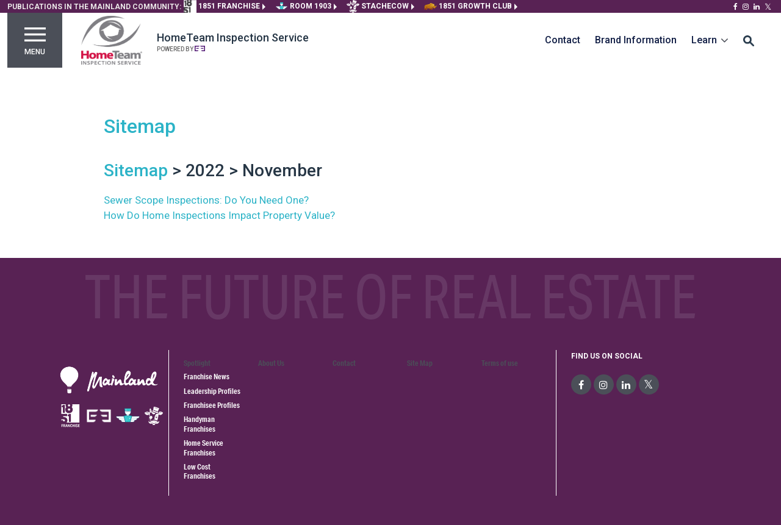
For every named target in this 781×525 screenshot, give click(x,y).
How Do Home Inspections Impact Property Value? (219, 215)
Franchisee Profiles (212, 405)
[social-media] (581, 384)
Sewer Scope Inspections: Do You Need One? (206, 200)
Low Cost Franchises (199, 471)
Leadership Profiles (212, 391)
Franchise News (206, 376)
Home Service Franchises (203, 447)
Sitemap (140, 126)
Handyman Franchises (199, 424)
